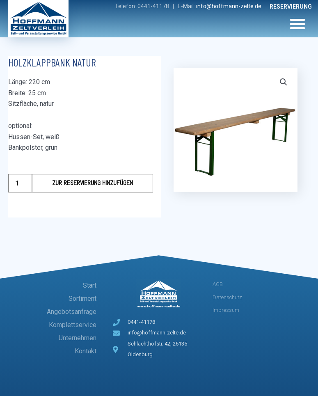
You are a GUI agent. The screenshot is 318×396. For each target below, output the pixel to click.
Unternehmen (77, 338)
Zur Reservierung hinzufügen (92, 183)
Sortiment (82, 298)
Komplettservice (72, 325)
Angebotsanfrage (71, 312)
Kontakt (85, 351)
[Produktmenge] (20, 183)
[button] (297, 23)
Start (89, 285)
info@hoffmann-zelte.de (228, 6)
